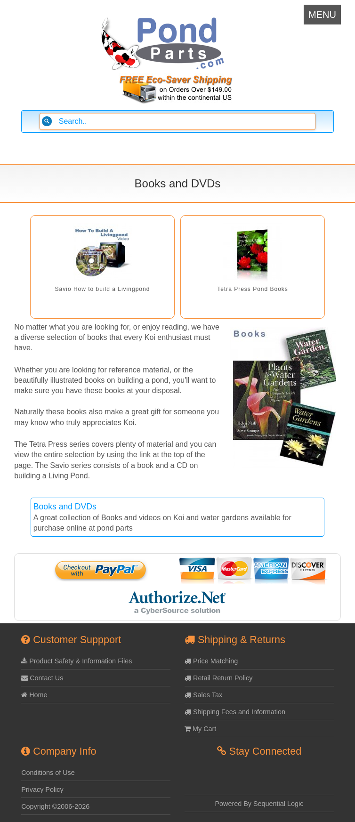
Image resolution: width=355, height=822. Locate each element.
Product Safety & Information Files (76, 661)
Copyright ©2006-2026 (55, 806)
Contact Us (42, 678)
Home (34, 695)
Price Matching (211, 661)
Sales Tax (203, 695)
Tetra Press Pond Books (252, 289)
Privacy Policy (42, 789)
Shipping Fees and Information (235, 712)
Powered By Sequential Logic (259, 803)
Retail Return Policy (218, 678)
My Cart (200, 729)
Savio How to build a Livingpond (102, 289)
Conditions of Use (48, 772)
